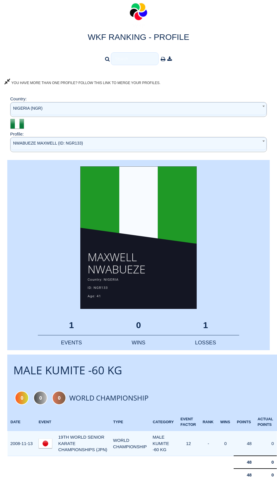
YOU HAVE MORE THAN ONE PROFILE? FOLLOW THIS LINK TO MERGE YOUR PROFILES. (82, 83)
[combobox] (138, 109)
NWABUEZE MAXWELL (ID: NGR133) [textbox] (48, 143)
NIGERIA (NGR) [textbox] (27, 108)
